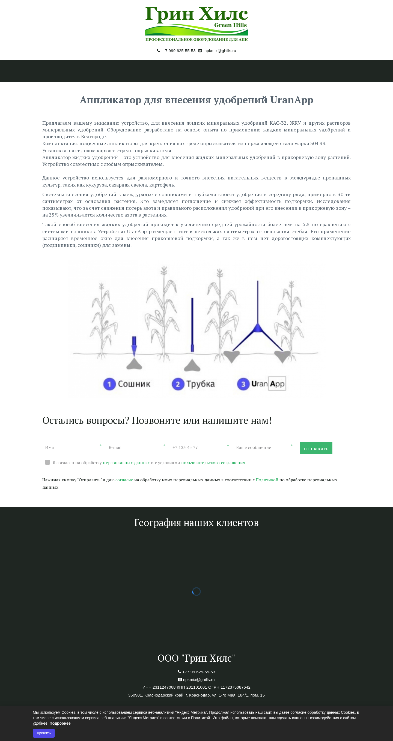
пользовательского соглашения (213, 462)
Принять (44, 733)
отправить (316, 448)
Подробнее (60, 723)
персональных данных (126, 462)
